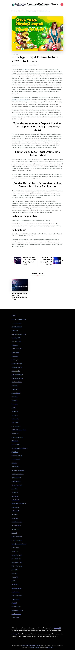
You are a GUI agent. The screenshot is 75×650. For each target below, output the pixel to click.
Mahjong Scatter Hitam (19, 503)
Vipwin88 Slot (16, 606)
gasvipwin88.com (17, 382)
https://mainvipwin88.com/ (19, 448)
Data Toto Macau (17, 540)
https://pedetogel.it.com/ (19, 544)
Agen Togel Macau (17, 437)
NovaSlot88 (15, 352)
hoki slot (14, 463)
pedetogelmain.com (18, 474)
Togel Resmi (15, 618)
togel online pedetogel (19, 334)
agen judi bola (16, 393)
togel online (15, 592)
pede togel (15, 584)
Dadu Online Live (17, 537)
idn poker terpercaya (18, 470)
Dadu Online (15, 548)
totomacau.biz (16, 371)
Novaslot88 (57, 628)
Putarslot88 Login (17, 374)
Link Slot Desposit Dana (19, 430)
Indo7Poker (15, 518)
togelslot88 (15, 389)
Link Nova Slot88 (17, 349)
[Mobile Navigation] (61, 4)
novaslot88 (15, 419)
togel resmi (15, 467)
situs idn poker (16, 559)
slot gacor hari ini (17, 367)
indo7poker (15, 496)
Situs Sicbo (15, 551)
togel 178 (15, 330)
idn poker (14, 514)
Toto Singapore (16, 341)
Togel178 (15, 411)
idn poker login (16, 525)
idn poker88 (15, 529)
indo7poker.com (16, 614)
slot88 (14, 316)
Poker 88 (14, 533)
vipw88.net (15, 452)
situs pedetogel (16, 323)
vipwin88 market (17, 456)
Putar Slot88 (16, 500)
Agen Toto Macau (17, 595)
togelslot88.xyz (16, 478)
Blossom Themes (34, 647)
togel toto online (17, 327)
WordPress (50, 647)
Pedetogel (15, 345)
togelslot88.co (16, 481)
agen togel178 (16, 338)
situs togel (15, 54)
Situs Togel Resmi (17, 610)
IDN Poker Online (17, 363)
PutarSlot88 (15, 507)
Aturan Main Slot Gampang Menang (42, 4)
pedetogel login (16, 588)
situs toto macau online (19, 319)
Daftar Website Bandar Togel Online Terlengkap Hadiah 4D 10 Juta (19, 296)
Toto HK (14, 573)
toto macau (15, 422)
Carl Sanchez (15, 65)
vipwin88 (14, 386)
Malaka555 (15, 441)
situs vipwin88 (16, 426)
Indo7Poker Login (17, 522)
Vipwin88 (14, 400)
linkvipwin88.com (17, 485)
